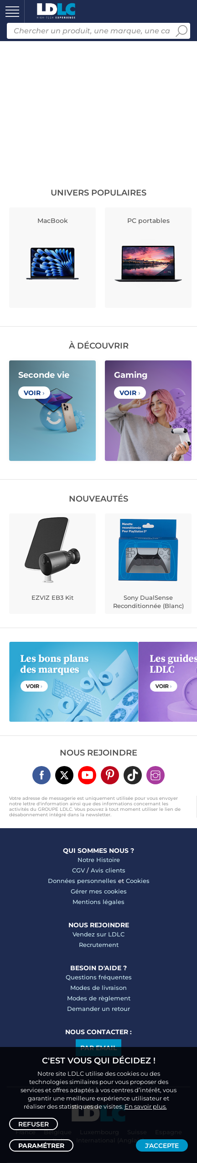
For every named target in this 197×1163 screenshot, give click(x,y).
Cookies (138, 880)
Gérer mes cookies (99, 891)
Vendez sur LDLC (98, 934)
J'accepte (162, 1146)
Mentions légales (98, 901)
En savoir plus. (145, 1106)
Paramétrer (41, 1146)
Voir (34, 393)
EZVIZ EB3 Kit (52, 597)
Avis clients (108, 870)
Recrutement (99, 944)
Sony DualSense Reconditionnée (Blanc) (148, 601)
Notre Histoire (99, 859)
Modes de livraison (98, 987)
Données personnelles (82, 880)
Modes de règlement (98, 998)
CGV (78, 870)
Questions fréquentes (99, 977)
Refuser (33, 1124)
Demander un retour (98, 1008)
